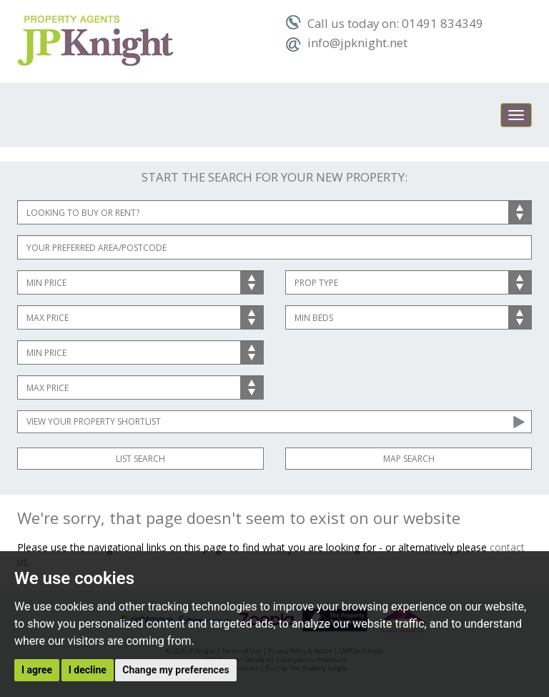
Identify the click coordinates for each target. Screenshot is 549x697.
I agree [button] (36, 670)
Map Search (409, 459)
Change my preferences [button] (175, 670)
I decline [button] (88, 670)
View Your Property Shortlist (93, 421)
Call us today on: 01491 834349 (384, 23)
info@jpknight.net (346, 42)
